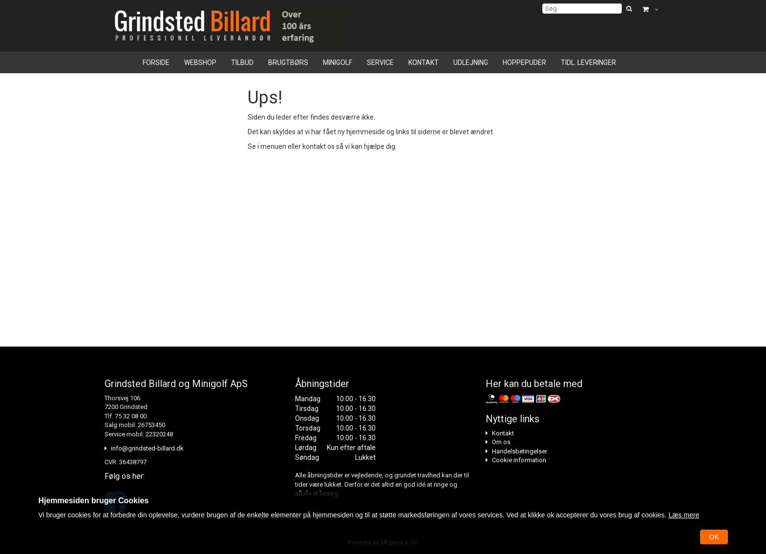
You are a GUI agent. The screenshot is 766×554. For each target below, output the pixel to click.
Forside (156, 62)
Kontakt (423, 62)
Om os (501, 442)
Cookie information (519, 460)
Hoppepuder (524, 62)
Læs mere (683, 515)
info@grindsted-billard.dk (147, 448)
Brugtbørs (288, 62)
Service (380, 62)
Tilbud (242, 62)
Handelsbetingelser (519, 451)
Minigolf (337, 62)
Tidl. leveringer (588, 62)
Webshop (200, 62)
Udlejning (470, 62)
